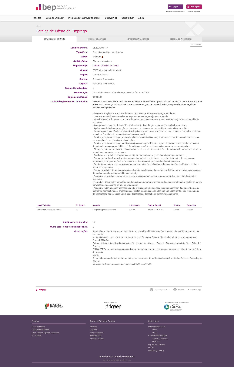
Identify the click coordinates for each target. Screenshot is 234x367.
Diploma (93, 327)
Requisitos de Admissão (96, 39)
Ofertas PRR (111, 18)
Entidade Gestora (97, 339)
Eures (154, 330)
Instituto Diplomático (160, 339)
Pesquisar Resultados (40, 330)
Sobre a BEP (128, 18)
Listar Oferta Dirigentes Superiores (45, 333)
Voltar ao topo (194, 290)
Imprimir (181, 290)
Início (38, 26)
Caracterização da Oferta (54, 39)
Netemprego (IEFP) (156, 351)
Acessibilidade (95, 336)
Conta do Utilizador (55, 18)
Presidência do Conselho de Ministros (116, 356)
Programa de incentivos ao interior (84, 18)
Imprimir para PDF (162, 290)
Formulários (36, 336)
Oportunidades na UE (156, 327)
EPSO (154, 333)
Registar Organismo (194, 11)
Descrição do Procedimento (181, 39)
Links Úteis (153, 321)
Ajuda (141, 18)
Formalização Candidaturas (138, 39)
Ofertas (37, 18)
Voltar (41, 290)
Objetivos (94, 330)
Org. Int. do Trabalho (156, 345)
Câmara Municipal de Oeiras (106, 65)
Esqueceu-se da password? (175, 11)
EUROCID (156, 342)
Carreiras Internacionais (157, 336)
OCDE (150, 348)
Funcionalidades (96, 333)
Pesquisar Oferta (38, 327)
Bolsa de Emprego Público (102, 321)
